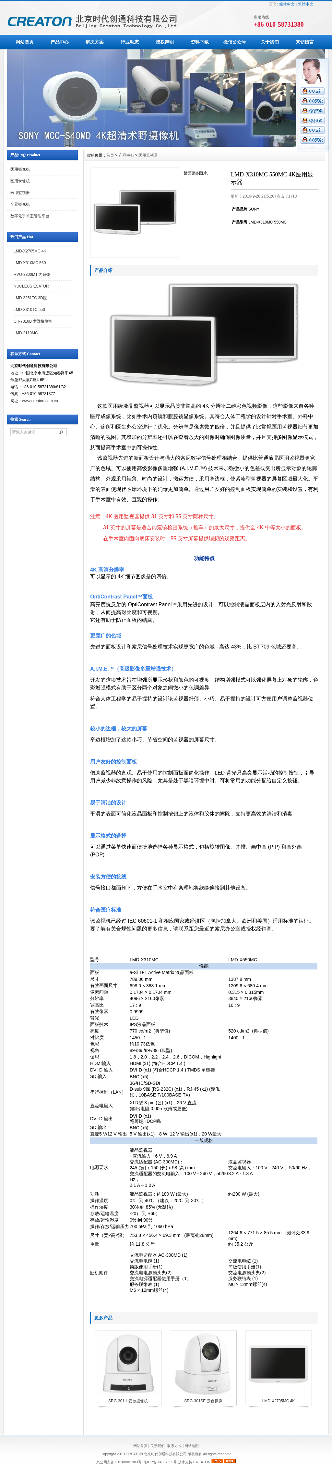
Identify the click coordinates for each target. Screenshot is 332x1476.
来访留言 (305, 42)
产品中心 (60, 42)
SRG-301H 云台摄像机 (128, 1401)
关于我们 (270, 42)
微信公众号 (234, 42)
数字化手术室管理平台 (29, 216)
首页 (110, 155)
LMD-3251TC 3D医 (30, 298)
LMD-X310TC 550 (29, 309)
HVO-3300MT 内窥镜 (32, 274)
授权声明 (165, 42)
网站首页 (25, 42)
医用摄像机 (20, 169)
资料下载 (200, 42)
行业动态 (130, 42)
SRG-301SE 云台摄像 (203, 1401)
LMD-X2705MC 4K (30, 251)
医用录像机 (20, 181)
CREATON (201, 1462)
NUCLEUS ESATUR (31, 286)
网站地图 (191, 1446)
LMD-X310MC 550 (30, 263)
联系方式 (174, 1446)
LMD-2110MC (26, 333)
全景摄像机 (20, 204)
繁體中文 (306, 4)
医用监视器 (20, 192)
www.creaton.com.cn (40, 401)
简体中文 (287, 4)
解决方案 (95, 42)
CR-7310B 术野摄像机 (33, 321)
